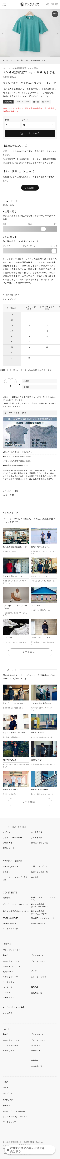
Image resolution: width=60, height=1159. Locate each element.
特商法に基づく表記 (39, 843)
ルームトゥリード (10, 789)
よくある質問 (36, 838)
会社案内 (35, 877)
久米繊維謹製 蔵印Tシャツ (42, 703)
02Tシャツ (7, 638)
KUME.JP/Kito (37, 733)
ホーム (5, 68)
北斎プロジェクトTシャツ (14, 703)
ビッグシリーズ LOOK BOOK (15, 904)
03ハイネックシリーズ (40, 637)
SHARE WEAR (9, 760)
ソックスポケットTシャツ (14, 733)
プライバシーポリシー (12, 838)
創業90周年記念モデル (40, 547)
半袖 (36, 68)
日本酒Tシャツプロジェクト (43, 918)
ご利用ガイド (8, 843)
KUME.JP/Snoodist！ (40, 789)
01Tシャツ (35, 606)
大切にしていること (39, 866)
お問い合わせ (8, 848)
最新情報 (6, 898)
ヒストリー (7, 872)
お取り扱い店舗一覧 (39, 872)
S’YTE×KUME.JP (10, 918)
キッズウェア (8, 1093)
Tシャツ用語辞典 (38, 923)
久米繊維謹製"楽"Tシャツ (21, 68)
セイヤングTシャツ (39, 576)
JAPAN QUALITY (10, 867)
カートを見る (36, 832)
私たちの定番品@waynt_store (16, 911)
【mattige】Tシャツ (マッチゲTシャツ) (15, 607)
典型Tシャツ (36, 760)
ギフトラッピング (10, 929)
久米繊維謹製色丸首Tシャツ (15, 547)
